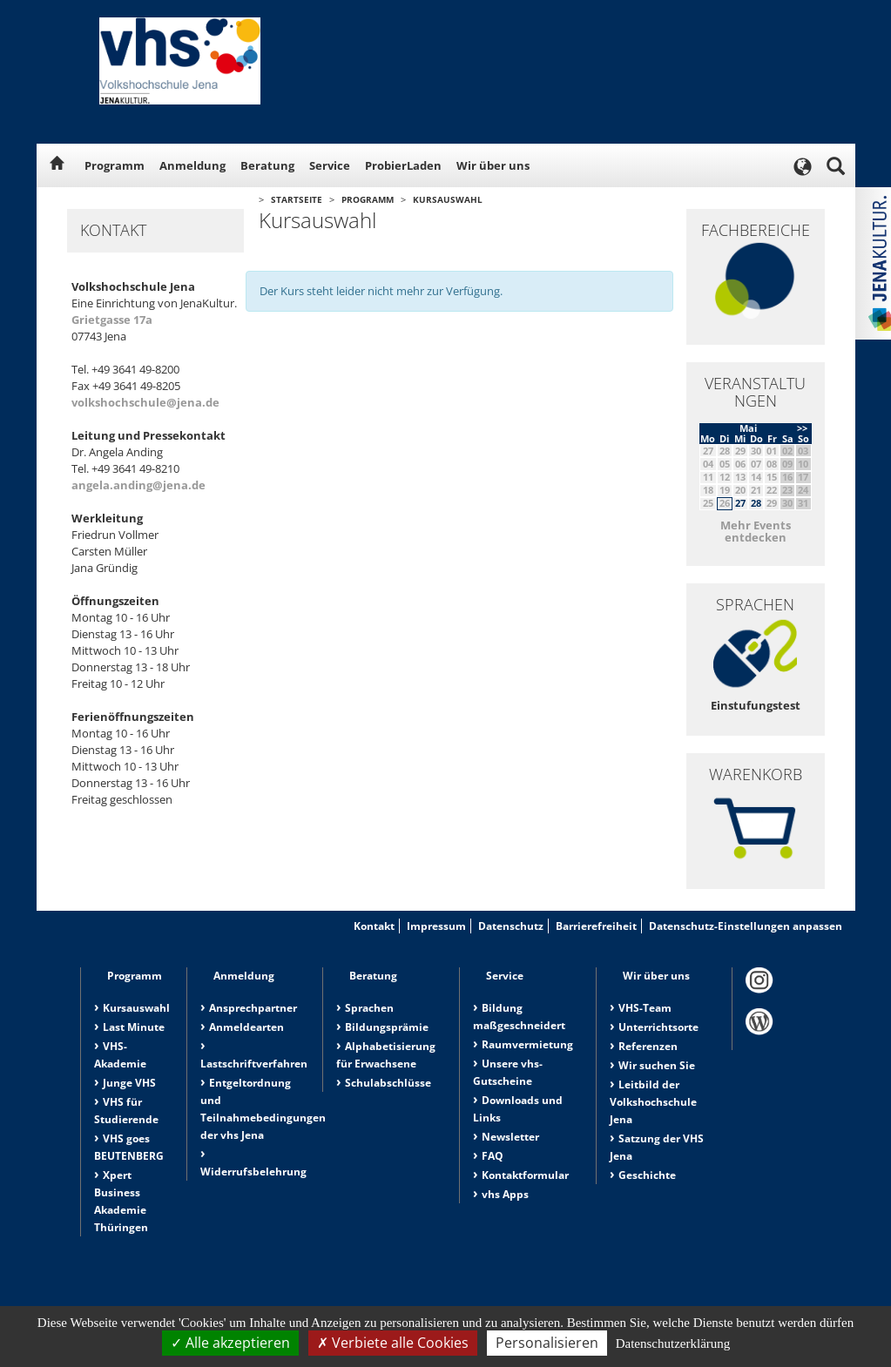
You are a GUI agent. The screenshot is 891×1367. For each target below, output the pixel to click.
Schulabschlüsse (388, 1082)
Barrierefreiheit (596, 926)
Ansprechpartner (253, 1007)
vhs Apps (505, 1194)
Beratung (267, 165)
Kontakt (374, 926)
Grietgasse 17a (111, 319)
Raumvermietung (527, 1044)
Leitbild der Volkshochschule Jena (653, 1102)
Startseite (296, 199)
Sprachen (369, 1007)
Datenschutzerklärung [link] (673, 1343)
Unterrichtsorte (658, 1027)
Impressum (436, 926)
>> (802, 427)
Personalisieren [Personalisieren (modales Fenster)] (547, 1342)
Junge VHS (129, 1082)
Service (329, 165)
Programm (114, 165)
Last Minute (134, 1027)
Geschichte (647, 1175)
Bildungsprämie (387, 1027)
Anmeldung (192, 165)
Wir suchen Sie (656, 1065)
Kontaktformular (525, 1175)
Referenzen (648, 1046)
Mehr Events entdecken (755, 531)
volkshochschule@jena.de (145, 402)
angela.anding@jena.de (138, 485)
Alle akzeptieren (230, 1342)
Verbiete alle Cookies (393, 1342)
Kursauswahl (448, 199)
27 (740, 502)
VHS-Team (645, 1007)
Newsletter (510, 1136)
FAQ (492, 1155)
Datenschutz (510, 926)
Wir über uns (493, 165)
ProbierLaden (403, 165)
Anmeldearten (246, 1027)
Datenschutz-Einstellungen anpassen (745, 926)
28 (756, 502)
